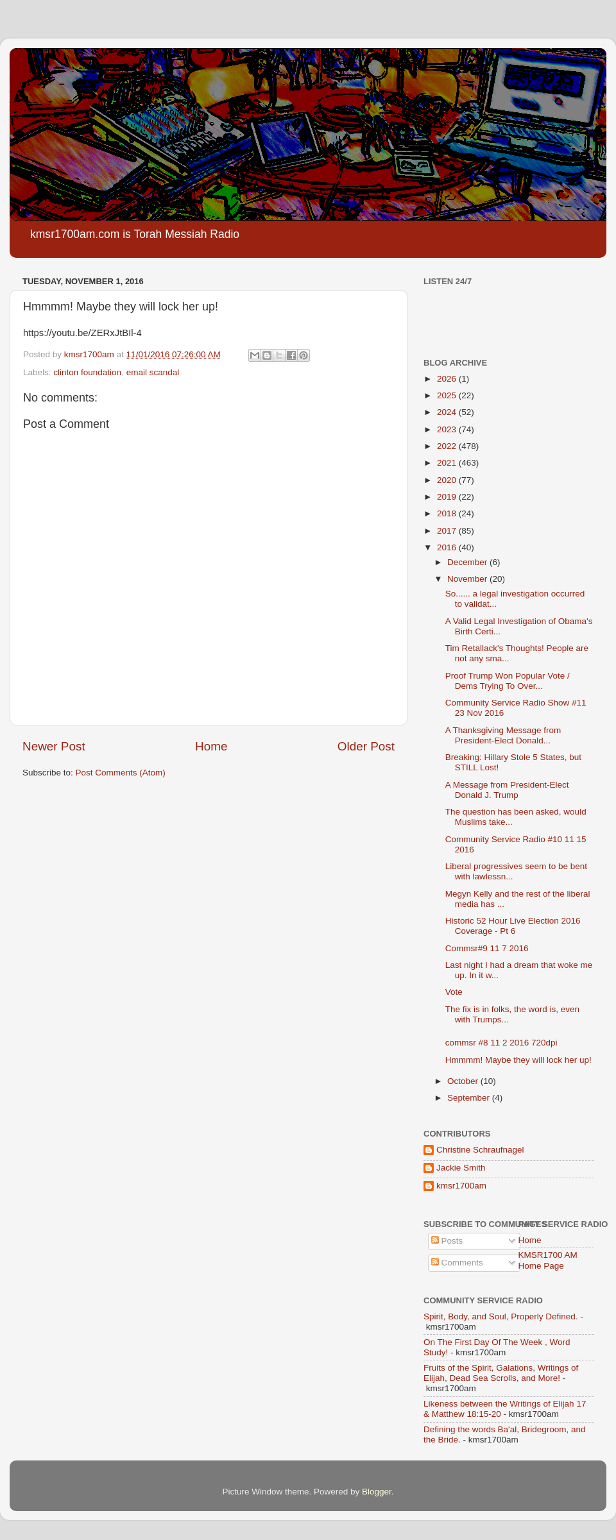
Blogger (376, 1491)
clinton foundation (87, 372)
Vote (454, 992)
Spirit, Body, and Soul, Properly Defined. (501, 1316)
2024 (448, 412)
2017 (448, 531)
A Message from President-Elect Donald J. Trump (507, 790)
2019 (448, 497)
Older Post (366, 746)
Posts (447, 1241)
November (468, 579)
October (464, 1081)
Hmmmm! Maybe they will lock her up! (518, 1060)
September (469, 1098)
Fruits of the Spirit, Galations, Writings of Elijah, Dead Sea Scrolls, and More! (501, 1373)
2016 (448, 547)
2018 (448, 513)
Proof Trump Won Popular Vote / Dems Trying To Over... (507, 681)
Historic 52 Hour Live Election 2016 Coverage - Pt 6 (513, 926)
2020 (448, 480)
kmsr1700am (461, 1185)
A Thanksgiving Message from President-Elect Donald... (503, 735)
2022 (448, 446)
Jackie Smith (461, 1167)
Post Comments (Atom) (121, 772)
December (468, 562)
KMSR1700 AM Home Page (548, 1260)
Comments (457, 1262)
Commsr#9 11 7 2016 (487, 948)
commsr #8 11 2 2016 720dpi (501, 1042)
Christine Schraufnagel (480, 1150)
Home (211, 746)
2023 (448, 429)
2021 (448, 463)
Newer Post (53, 746)
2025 (448, 395)
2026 (448, 379)
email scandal (153, 372)
